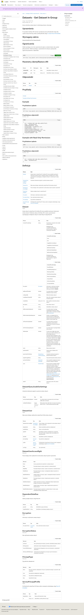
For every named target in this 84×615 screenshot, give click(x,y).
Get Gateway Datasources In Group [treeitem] (10, 75)
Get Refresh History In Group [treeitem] (8, 91)
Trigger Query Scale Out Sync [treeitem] (9, 112)
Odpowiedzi (67, 22)
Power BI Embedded (34, 203)
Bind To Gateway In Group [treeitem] (8, 37)
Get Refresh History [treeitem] (7, 89)
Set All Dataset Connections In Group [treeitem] (10, 108)
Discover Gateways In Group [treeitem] (8, 48)
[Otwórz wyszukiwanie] (78, 2)
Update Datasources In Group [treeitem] (9, 121)
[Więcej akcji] (60, 14)
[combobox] (10, 16)
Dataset (30, 85)
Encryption (25, 194)
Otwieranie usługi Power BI (76, 5)
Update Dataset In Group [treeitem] (8, 117)
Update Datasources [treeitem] (7, 119)
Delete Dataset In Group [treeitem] (8, 44)
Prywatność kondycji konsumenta (52, 609)
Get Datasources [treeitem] (6, 65)
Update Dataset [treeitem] (6, 115)
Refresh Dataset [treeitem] (6, 103)
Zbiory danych (43, 13)
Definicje (66, 25)
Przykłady (67, 23)
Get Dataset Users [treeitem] (6, 58)
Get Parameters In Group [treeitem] (8, 79)
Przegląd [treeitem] (4, 18)
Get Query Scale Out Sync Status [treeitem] (9, 81)
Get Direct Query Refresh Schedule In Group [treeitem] (10, 71)
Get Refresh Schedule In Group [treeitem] (9, 94)
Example (24, 95)
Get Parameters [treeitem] (6, 77)
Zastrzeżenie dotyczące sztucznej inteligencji (9, 609)
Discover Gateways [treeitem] (7, 46)
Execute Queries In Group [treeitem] (8, 51)
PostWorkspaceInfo (55, 376)
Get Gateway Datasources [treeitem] (8, 74)
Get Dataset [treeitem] (5, 53)
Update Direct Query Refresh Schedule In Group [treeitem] (11, 125)
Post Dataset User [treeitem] (6, 96)
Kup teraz (67, 5)
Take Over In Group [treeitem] (7, 110)
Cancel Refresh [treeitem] (6, 39)
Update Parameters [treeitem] (7, 127)
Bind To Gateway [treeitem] (6, 35)
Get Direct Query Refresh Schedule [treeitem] (10, 69)
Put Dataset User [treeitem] (6, 100)
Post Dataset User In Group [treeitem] (8, 98)
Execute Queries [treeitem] (6, 49)
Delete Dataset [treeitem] (6, 42)
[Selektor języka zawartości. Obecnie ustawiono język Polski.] (3, 607)
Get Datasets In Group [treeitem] (7, 63)
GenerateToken (51, 313)
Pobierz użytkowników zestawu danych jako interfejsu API (53, 374)
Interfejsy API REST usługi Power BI (32, 13)
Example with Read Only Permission (29, 98)
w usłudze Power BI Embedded (53, 33)
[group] (42, 57)
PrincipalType (25, 199)
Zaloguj (81, 1)
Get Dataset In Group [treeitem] (7, 55)
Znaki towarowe (74, 609)
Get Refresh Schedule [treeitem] (7, 93)
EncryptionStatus (26, 197)
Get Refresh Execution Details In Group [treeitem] (10, 87)
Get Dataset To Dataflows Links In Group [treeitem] (11, 56)
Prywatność (41, 609)
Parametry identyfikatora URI (70, 20)
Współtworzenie (35, 609)
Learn (23, 13)
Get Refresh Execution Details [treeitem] (9, 86)
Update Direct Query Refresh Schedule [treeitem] (10, 122)
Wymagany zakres (68, 17)
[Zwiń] (18, 13)
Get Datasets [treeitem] (5, 62)
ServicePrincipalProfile (34, 444)
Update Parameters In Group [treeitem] (8, 129)
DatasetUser (25, 185)
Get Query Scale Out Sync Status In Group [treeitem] (10, 83)
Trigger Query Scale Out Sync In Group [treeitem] (10, 114)
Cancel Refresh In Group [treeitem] (8, 41)
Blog (29, 609)
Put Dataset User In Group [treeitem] (8, 101)
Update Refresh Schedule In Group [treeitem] (10, 133)
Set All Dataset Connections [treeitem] (8, 107)
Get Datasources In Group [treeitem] (8, 67)
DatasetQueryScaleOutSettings (25, 182)
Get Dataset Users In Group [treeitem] (8, 60)
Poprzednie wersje (23, 609)
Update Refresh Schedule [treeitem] (8, 131)
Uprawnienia (67, 15)
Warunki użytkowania (65, 609)
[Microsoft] (2, 1)
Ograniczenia (67, 19)
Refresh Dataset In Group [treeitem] (8, 105)
